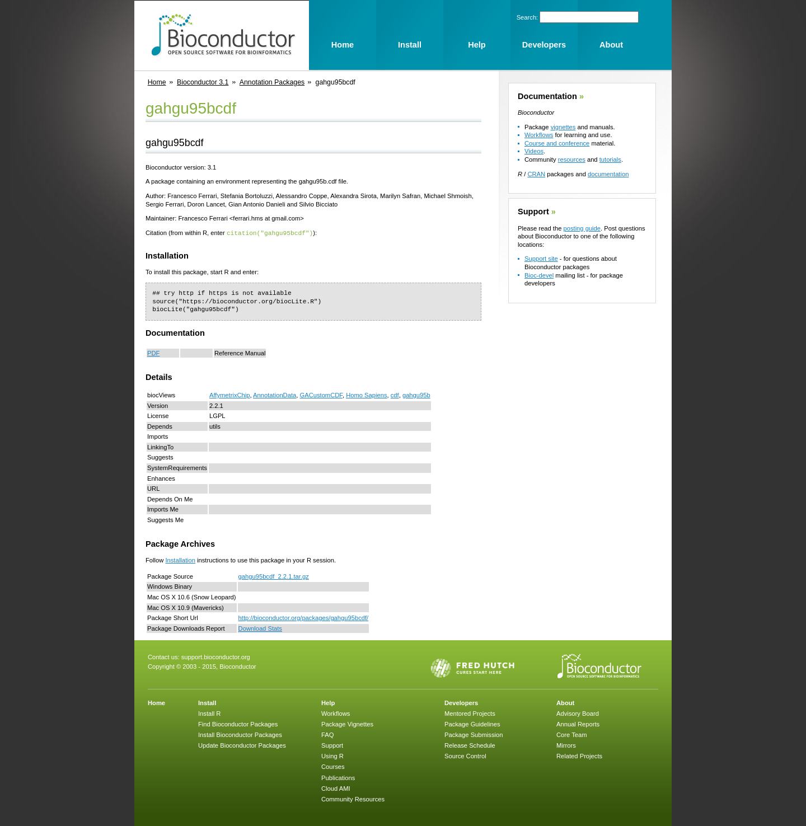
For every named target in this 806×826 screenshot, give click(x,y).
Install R (209, 713)
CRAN (536, 174)
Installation (180, 559)
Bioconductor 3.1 (202, 82)
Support (533, 211)
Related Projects (579, 755)
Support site (541, 258)
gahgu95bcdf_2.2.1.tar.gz (273, 575)
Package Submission (473, 734)
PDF (153, 352)
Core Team (571, 734)
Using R (332, 755)
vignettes (563, 127)
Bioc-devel (539, 275)
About (565, 702)
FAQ (327, 734)
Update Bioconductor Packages (242, 744)
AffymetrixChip (229, 394)
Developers (461, 702)
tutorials (610, 159)
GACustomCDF (320, 394)
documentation (608, 174)
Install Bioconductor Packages (240, 734)
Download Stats (260, 628)
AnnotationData (274, 394)
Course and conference (556, 143)
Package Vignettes (347, 723)
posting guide (582, 228)
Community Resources (353, 798)
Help (328, 702)
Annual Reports (577, 723)
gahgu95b (416, 394)
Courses (333, 766)
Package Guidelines (472, 723)
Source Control (465, 755)
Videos (533, 151)
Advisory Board (577, 713)
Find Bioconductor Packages (238, 723)
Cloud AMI (335, 788)
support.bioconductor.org (215, 656)
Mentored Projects (469, 713)
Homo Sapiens (366, 394)
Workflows (538, 135)
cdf (395, 394)
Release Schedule (469, 744)
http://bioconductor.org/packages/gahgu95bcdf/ (303, 617)
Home (157, 82)
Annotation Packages (272, 82)
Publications (338, 777)
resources (571, 159)
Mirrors (566, 744)
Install (207, 702)
